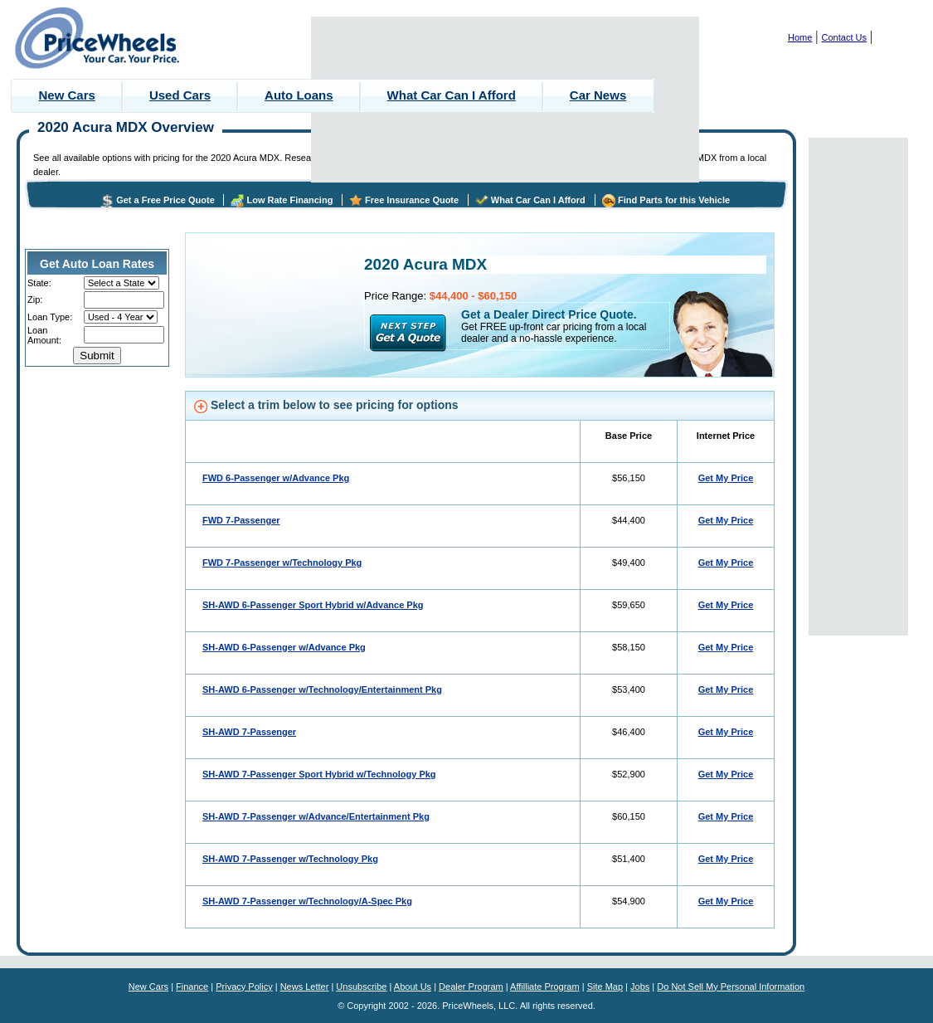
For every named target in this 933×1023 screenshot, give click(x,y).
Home (800, 37)
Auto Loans (299, 95)
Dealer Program (471, 986)
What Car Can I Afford (451, 95)
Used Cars (180, 95)
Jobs (639, 986)
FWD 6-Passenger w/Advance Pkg (275, 478)
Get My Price (726, 478)
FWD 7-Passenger (241, 520)
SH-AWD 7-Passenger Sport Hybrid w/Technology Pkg (319, 774)
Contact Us (844, 37)
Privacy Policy (244, 986)
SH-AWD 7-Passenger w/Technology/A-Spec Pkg (307, 901)
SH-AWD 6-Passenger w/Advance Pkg (284, 647)
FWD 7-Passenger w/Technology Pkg (282, 563)
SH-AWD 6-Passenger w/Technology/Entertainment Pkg (322, 689)
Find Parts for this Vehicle (674, 200)
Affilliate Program (545, 986)
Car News (598, 95)
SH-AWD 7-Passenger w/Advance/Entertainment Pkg (316, 816)
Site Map (605, 986)
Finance (192, 986)
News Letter (304, 986)
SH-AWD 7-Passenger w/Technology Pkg (290, 859)
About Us (412, 986)
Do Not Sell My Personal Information (730, 986)
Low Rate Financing (289, 200)
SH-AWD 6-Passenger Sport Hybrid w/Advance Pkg (313, 605)
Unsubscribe (361, 986)
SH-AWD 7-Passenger (249, 732)
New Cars (67, 95)
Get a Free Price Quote (165, 200)
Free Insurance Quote (412, 200)
